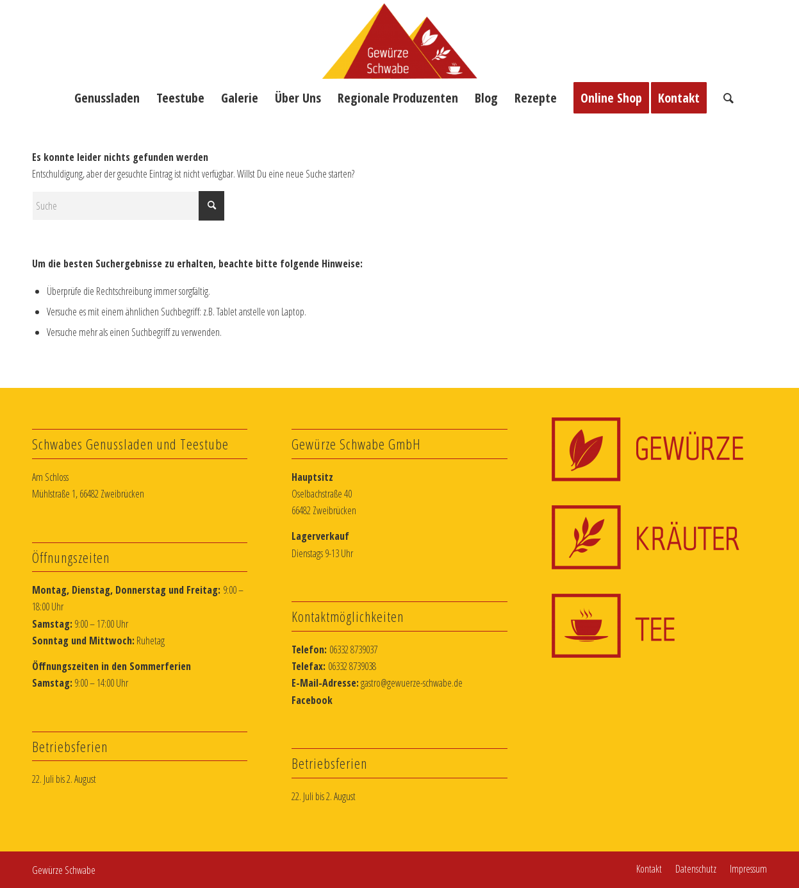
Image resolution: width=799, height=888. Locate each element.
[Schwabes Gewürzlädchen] (399, 41)
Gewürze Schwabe (63, 870)
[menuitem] (107, 98)
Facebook (312, 700)
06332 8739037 (353, 649)
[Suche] (724, 98)
